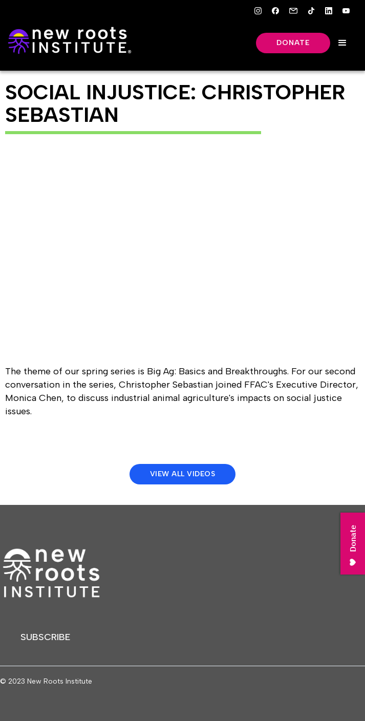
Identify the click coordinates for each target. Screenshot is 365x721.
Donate (293, 42)
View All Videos (183, 474)
